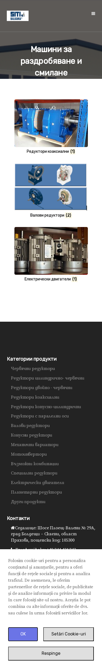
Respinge (51, 653)
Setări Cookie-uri (68, 634)
